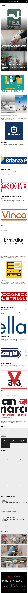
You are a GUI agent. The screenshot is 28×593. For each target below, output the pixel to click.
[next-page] (8, 426)
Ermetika (3, 253)
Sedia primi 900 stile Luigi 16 (6, 505)
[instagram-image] (7, 459)
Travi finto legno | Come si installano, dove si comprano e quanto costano (14, 562)
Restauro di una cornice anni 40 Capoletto (9, 511)
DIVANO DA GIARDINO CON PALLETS (8, 517)
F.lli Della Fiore (5, 336)
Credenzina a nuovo (5, 500)
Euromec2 (3, 280)
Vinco (2, 225)
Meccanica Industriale (7, 307)
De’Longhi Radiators (6, 363)
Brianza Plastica (5, 169)
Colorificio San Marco (7, 418)
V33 (2, 390)
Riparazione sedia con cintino (6, 522)
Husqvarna (4, 142)
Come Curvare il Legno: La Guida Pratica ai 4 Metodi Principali (14, 539)
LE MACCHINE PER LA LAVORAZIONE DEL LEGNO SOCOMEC (11, 197)
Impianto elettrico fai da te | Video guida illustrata (14, 550)
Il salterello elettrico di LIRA (9, 115)
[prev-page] (23, 535)
